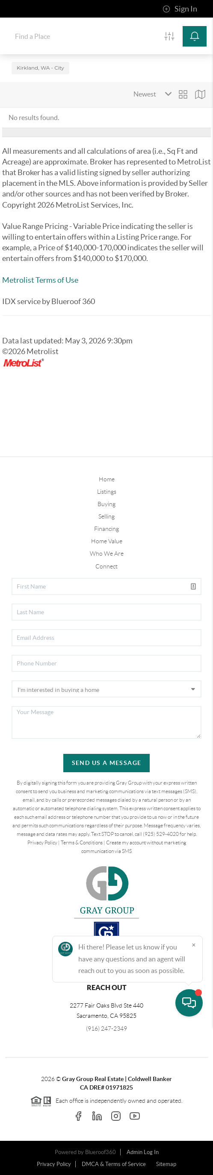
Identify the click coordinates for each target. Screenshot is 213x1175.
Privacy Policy (42, 842)
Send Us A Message (107, 762)
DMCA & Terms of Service (114, 1164)
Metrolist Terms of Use (40, 279)
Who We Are (107, 553)
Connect (106, 566)
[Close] (193, 1093)
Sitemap (166, 1164)
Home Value (106, 541)
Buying (106, 504)
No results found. (34, 117)
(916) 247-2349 (106, 1028)
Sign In (180, 9)
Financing (106, 528)
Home (107, 479)
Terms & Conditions (82, 842)
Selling (106, 516)
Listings (106, 491)
